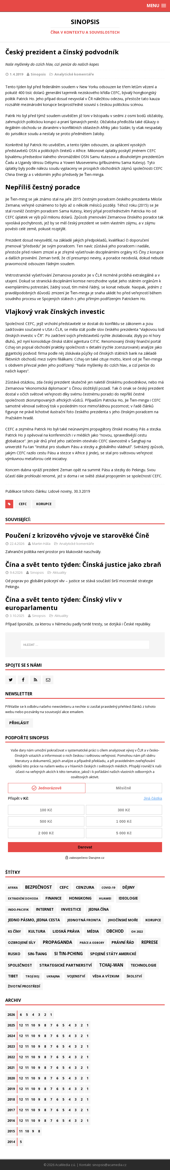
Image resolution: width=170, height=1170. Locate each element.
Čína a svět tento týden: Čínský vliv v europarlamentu (63, 603)
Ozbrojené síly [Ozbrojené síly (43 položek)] (21, 942)
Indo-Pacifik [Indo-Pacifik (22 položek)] (18, 909)
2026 (11, 1014)
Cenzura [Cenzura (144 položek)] (85, 887)
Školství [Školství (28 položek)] (134, 976)
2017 (11, 1110)
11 (27, 1025)
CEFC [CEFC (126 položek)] (63, 887)
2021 (11, 1067)
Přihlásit (19, 722)
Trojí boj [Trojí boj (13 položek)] (32, 976)
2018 (11, 1099)
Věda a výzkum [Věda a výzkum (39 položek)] (106, 976)
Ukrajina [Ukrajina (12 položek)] (53, 976)
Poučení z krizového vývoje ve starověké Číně (77, 535)
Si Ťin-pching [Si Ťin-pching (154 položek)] (68, 953)
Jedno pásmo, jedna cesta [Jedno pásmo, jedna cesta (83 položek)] (34, 919)
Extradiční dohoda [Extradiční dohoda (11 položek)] (23, 898)
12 (21, 1025)
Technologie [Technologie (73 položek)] (143, 965)
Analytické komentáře (74, 74)
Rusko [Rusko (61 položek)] (14, 953)
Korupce (44, 504)
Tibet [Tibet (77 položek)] (13, 975)
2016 (11, 1120)
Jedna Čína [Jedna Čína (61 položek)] (99, 909)
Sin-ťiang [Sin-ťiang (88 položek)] (37, 953)
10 (33, 1025)
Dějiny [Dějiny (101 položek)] (128, 887)
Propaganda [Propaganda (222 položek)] (57, 942)
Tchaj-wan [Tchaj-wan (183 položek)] (111, 965)
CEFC (23, 504)
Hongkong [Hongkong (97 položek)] (80, 898)
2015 (11, 1131)
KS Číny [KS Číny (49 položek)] (14, 931)
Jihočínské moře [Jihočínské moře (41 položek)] (123, 920)
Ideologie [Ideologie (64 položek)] (128, 898)
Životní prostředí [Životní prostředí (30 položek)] (24, 986)
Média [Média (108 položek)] (93, 931)
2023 (11, 1046)
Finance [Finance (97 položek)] (53, 898)
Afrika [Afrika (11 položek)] (13, 887)
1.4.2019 (16, 74)
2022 (11, 1057)
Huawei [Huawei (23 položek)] (105, 898)
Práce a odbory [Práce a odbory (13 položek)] (92, 943)
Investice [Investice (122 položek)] (71, 909)
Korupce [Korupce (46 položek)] (153, 920)
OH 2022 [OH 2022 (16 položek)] (137, 931)
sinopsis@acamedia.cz (109, 1165)
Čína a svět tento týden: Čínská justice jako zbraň (83, 564)
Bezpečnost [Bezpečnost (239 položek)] (38, 887)
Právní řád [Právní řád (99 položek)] (123, 942)
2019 (11, 1089)
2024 (11, 1036)
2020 (11, 1078)
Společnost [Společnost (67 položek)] (20, 965)
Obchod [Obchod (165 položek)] (115, 931)
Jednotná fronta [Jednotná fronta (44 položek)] (84, 920)
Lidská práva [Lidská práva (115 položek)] (66, 931)
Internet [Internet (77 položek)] (45, 909)
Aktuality (59, 572)
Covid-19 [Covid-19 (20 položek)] (108, 887)
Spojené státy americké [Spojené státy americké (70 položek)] (113, 953)
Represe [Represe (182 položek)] (149, 942)
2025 (11, 1025)
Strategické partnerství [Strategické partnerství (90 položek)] (65, 965)
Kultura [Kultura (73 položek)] (36, 931)
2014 (11, 1142)
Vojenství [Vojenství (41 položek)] (76, 976)
